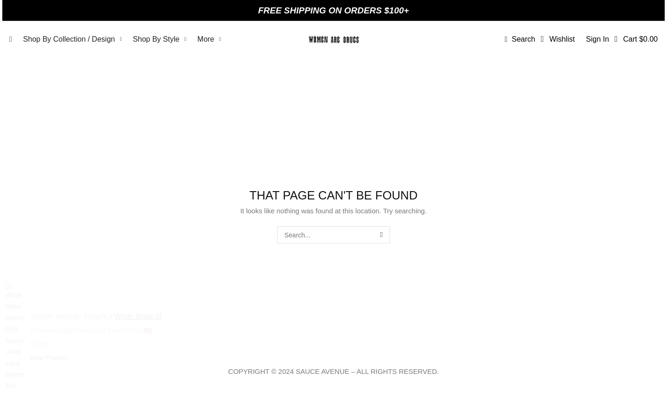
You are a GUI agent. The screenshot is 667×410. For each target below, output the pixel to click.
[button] (519, 39)
